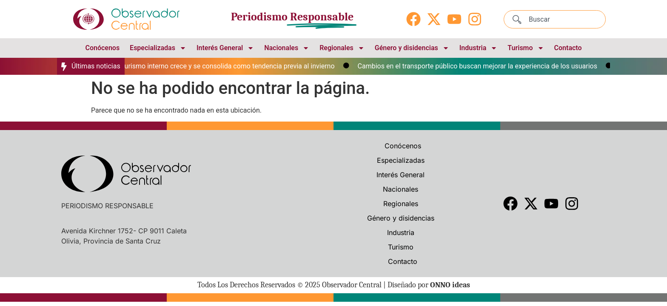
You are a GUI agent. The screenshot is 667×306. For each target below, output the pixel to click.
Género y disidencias (412, 48)
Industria (478, 48)
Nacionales (286, 48)
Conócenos (102, 48)
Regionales (342, 48)
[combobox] (555, 19)
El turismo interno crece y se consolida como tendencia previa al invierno (228, 66)
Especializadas (158, 48)
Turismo (525, 48)
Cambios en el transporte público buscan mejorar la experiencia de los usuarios (481, 66)
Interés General (225, 48)
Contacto (568, 48)
